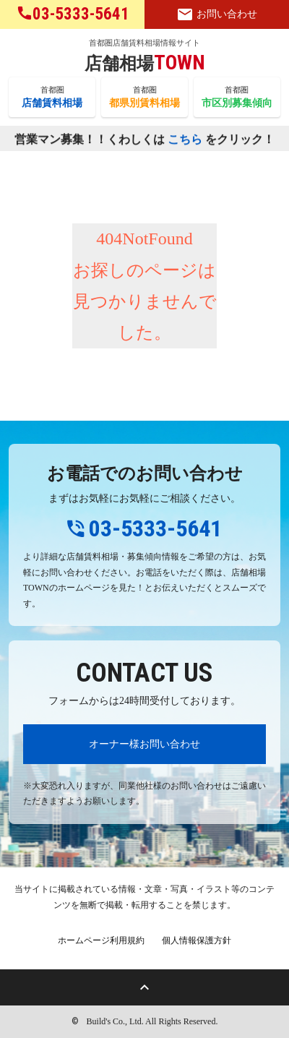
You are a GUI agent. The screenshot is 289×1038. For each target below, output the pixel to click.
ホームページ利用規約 (101, 940)
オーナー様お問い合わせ (144, 744)
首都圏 (52, 97)
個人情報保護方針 (196, 940)
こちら (185, 140)
